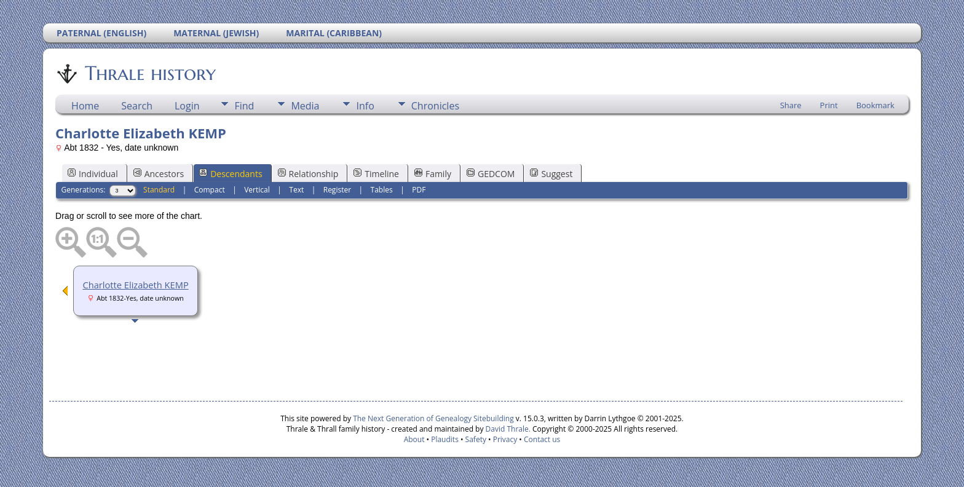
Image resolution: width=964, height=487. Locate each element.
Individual (93, 174)
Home (85, 106)
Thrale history (149, 73)
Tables (382, 189)
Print (829, 105)
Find (244, 106)
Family (432, 174)
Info (365, 106)
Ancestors (158, 174)
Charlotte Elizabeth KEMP (135, 285)
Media (305, 106)
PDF (418, 189)
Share (791, 105)
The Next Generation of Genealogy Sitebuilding (433, 418)
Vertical (257, 189)
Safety (475, 439)
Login (187, 106)
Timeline (376, 174)
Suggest (551, 174)
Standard (159, 189)
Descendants (230, 174)
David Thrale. (508, 429)
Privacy (505, 439)
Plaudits (445, 439)
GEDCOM (491, 174)
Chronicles (435, 106)
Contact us (542, 439)
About (414, 439)
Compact (209, 189)
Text (296, 189)
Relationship (308, 174)
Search (136, 106)
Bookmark (875, 105)
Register (337, 189)
